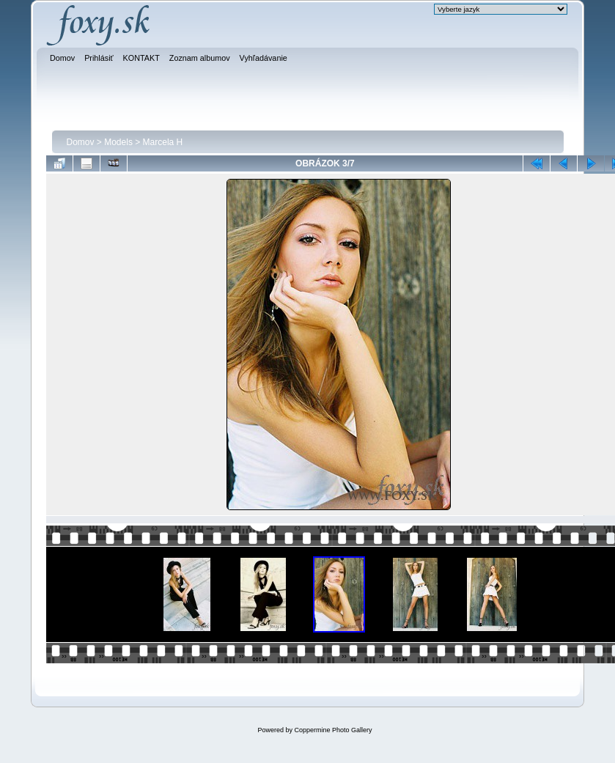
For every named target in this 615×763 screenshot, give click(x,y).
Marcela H (163, 142)
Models (118, 142)
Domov (81, 142)
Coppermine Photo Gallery (333, 730)
